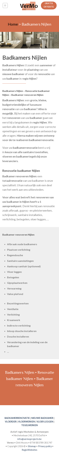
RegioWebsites (29, 450)
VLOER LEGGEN (45, 421)
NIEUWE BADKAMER (42, 418)
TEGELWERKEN (29, 425)
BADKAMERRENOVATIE (17, 418)
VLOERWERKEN (26, 421)
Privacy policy (45, 446)
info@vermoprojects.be (29, 439)
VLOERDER (11, 421)
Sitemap (32, 446)
